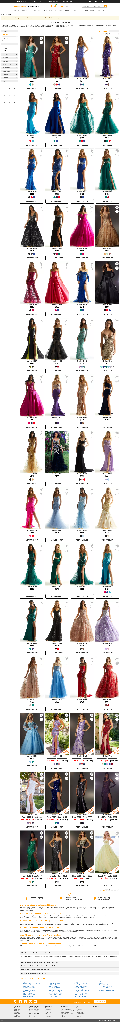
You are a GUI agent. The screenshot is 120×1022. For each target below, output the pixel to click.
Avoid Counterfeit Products (67, 1013)
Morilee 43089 (32, 248)
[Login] (102, 1)
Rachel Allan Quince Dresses (81, 990)
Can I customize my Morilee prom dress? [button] (34, 973)
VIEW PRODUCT (32, 89)
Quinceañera (48, 1010)
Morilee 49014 (107, 135)
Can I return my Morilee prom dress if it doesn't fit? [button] (38, 966)
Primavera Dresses (79, 984)
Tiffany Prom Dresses (104, 987)
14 (4, 95)
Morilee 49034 (107, 79)
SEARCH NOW (100, 1002)
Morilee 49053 (82, 530)
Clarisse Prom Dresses (29, 989)
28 (9, 102)
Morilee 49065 (82, 643)
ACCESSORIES (100, 10)
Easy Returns (36, 1)
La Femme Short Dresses (55, 990)
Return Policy (79, 1012)
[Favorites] (90, 1)
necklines (6, 68)
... (112, 33)
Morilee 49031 (32, 135)
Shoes (46, 1015)
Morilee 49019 (57, 587)
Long (5, 48)
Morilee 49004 (57, 699)
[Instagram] (15, 1001)
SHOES (92, 10)
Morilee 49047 (32, 192)
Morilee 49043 (57, 530)
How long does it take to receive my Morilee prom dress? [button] (40, 962)
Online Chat (33, 6)
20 (4, 99)
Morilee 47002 (107, 756)
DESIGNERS (68, 10)
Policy (2, 1020)
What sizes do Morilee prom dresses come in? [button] (36, 953)
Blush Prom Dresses (28, 986)
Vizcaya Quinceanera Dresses (107, 990)
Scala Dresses (77, 992)
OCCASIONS (59, 10)
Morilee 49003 (107, 474)
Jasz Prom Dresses (28, 996)
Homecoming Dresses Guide (67, 1010)
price (5, 31)
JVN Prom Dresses (53, 986)
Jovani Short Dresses (54, 983)
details (5, 78)
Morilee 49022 (82, 248)
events (5, 61)
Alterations (79, 1010)
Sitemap (63, 1016)
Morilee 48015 (107, 815)
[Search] (105, 6)
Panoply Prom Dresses (80, 982)
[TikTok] (25, 1001)
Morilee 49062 (57, 643)
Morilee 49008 (57, 361)
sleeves (5, 74)
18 (14, 95)
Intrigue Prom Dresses (29, 994)
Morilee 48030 (57, 79)
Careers (78, 1018)
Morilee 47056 (107, 304)
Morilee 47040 (107, 873)
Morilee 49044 (32, 417)
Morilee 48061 (57, 815)
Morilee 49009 (82, 699)
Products (8, 14)
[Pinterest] (30, 1001)
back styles (7, 64)
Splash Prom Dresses (104, 982)
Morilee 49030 (32, 530)
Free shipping (67, 1)
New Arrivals (84, 10)
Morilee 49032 (32, 304)
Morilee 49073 (32, 587)
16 (9, 95)
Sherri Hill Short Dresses (80, 996)
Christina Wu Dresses (29, 987)
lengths (6, 44)
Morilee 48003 (82, 815)
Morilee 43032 (107, 361)
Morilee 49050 (57, 192)
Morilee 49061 (82, 474)
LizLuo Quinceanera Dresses (56, 992)
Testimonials (79, 1016)
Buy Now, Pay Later (52, 1)
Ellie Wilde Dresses (28, 992)
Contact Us (79, 1009)
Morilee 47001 (57, 756)
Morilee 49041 (107, 417)
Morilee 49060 (107, 530)
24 (14, 99)
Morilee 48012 (82, 873)
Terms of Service (80, 1015)
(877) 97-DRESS (33, 1016)
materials (6, 71)
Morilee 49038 (82, 79)
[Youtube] (35, 1001)
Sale (46, 1013)
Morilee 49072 (107, 643)
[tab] (69, 953)
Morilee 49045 (32, 643)
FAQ (62, 1015)
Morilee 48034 (32, 79)
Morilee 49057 (107, 699)
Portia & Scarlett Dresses (80, 983)
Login (93, 1007)
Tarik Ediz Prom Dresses (105, 986)
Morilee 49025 (32, 361)
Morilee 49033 (57, 304)
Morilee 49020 (57, 135)
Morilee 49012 (82, 192)
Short (5, 50)
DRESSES (17, 10)
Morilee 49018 (82, 304)
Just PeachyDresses (54, 984)
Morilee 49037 (32, 474)
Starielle (101, 983)
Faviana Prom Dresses (29, 993)
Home (2, 14)
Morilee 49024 (57, 248)
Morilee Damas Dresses (55, 994)
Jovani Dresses (53, 982)
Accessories (48, 1016)
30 (14, 102)
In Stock (6, 40)
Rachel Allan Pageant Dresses (82, 989)
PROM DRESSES (27, 10)
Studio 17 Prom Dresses (105, 984)
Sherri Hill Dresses (78, 994)
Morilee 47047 (32, 815)
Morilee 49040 (82, 417)
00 (9, 85)
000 (5, 85)
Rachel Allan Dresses (79, 987)
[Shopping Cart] (96, 1)
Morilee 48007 (32, 699)
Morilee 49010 (107, 192)
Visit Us (78, 1007)
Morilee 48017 (107, 248)
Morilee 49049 (82, 135)
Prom (46, 1007)
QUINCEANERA (48, 10)
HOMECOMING (38, 10)
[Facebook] (20, 1001)
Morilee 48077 (32, 873)
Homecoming (48, 1009)
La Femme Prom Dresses (55, 989)
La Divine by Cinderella (55, 987)
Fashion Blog (64, 1007)
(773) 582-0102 (33, 1015)
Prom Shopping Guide (66, 1009)
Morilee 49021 (82, 587)
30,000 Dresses (21, 1)
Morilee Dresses (53, 996)
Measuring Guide (65, 1012)
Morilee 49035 (57, 417)
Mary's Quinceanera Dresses (56, 993)
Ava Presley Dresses (28, 984)
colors (5, 57)
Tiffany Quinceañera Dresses (106, 989)
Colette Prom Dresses (29, 990)
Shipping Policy (80, 1013)
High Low (6, 46)
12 (14, 92)
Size (4, 81)
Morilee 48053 (32, 756)
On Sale (6, 38)
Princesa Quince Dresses (80, 986)
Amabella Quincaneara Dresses (31, 983)
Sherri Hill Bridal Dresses (80, 993)
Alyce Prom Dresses (28, 982)
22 (9, 99)
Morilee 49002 (82, 361)
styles (5, 54)
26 (4, 102)
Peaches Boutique (103, 1020)
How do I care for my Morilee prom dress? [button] (35, 969)
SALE (76, 10)
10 (9, 92)
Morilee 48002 (57, 873)
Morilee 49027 (107, 587)
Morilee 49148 (57, 474)
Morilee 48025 (82, 756)
